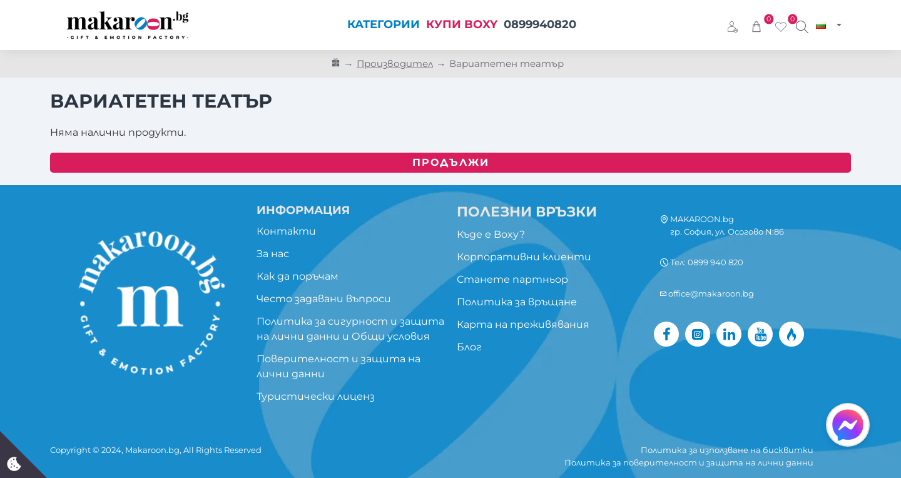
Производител (395, 63)
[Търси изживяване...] (802, 25)
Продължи (450, 162)
